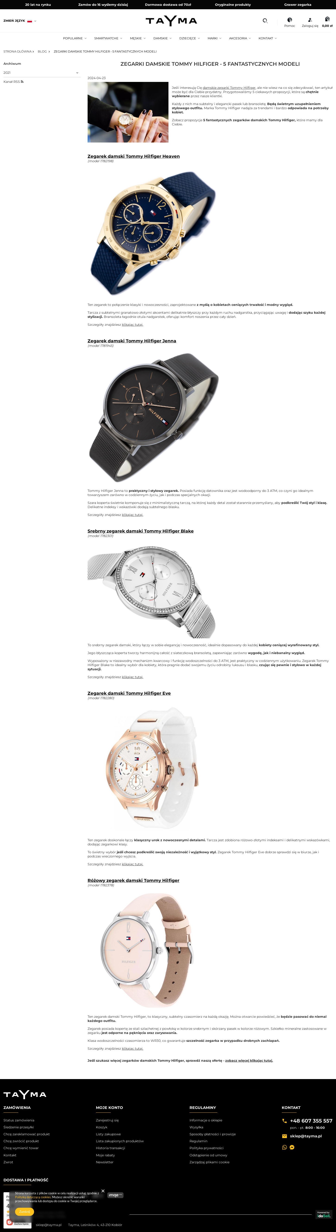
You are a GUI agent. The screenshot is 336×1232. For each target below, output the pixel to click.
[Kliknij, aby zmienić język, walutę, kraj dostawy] (21, 21)
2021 (6, 73)
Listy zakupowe (108, 1134)
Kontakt (266, 38)
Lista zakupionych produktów (120, 1141)
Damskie (160, 38)
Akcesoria (238, 38)
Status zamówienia (18, 1120)
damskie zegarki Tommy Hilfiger (229, 88)
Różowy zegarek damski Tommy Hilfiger (133, 880)
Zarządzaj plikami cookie (209, 1162)
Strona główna (17, 51)
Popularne (73, 38)
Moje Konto (109, 1108)
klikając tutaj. (132, 325)
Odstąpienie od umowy (208, 1155)
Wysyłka (196, 1127)
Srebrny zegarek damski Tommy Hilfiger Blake (141, 531)
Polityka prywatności (207, 1148)
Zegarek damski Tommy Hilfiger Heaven (134, 156)
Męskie (136, 38)
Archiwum (12, 64)
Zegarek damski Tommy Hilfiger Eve (129, 693)
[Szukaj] (265, 21)
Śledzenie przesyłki (18, 1127)
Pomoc (289, 26)
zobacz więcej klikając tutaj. (249, 1061)
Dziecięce (187, 38)
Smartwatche (106, 38)
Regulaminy (203, 1108)
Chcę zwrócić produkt (21, 1141)
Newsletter (105, 1162)
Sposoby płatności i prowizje (213, 1134)
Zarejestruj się (107, 1120)
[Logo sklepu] (171, 21)
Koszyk (101, 1127)
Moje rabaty (105, 1155)
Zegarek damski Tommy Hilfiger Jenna (132, 341)
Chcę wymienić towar (21, 1148)
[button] (26, 1109)
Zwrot (8, 1162)
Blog (43, 51)
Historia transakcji (110, 1148)
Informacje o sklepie (206, 1120)
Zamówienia (17, 1108)
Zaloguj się (310, 26)
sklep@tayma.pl (49, 1225)
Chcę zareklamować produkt (26, 1134)
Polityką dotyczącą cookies (33, 1197)
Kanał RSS (13, 82)
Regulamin (198, 1141)
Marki (213, 38)
